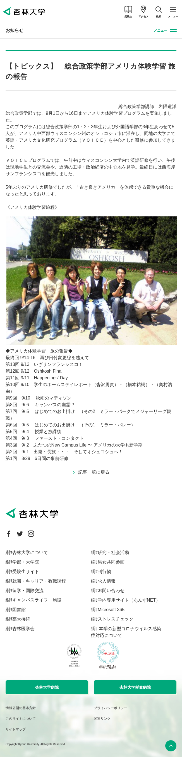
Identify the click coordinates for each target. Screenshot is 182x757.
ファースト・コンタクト (59, 438)
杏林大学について (30, 552)
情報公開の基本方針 (21, 708)
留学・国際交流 (28, 590)
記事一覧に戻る (93, 472)
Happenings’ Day (51, 377)
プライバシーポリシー (110, 708)
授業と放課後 (48, 431)
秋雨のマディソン (53, 398)
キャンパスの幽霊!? (54, 404)
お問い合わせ (111, 590)
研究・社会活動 (113, 552)
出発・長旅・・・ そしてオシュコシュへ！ (78, 451)
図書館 (19, 609)
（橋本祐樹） (136, 384)
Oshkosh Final (48, 371)
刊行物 (104, 571)
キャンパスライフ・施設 (36, 600)
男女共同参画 (111, 562)
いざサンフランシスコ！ (58, 364)
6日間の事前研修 (51, 458)
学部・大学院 (25, 562)
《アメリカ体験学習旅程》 (32, 207)
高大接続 (21, 619)
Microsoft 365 (111, 609)
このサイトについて (21, 719)
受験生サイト (25, 571)
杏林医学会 (23, 628)
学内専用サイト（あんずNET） (129, 600)
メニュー (160, 30)
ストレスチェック (115, 619)
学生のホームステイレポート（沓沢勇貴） (76, 384)
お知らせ (14, 30)
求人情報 (107, 581)
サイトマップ (16, 729)
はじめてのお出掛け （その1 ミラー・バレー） (87, 424)
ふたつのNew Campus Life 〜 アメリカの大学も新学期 (88, 445)
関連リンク (102, 719)
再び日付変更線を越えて (64, 357)
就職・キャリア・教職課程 (39, 581)
